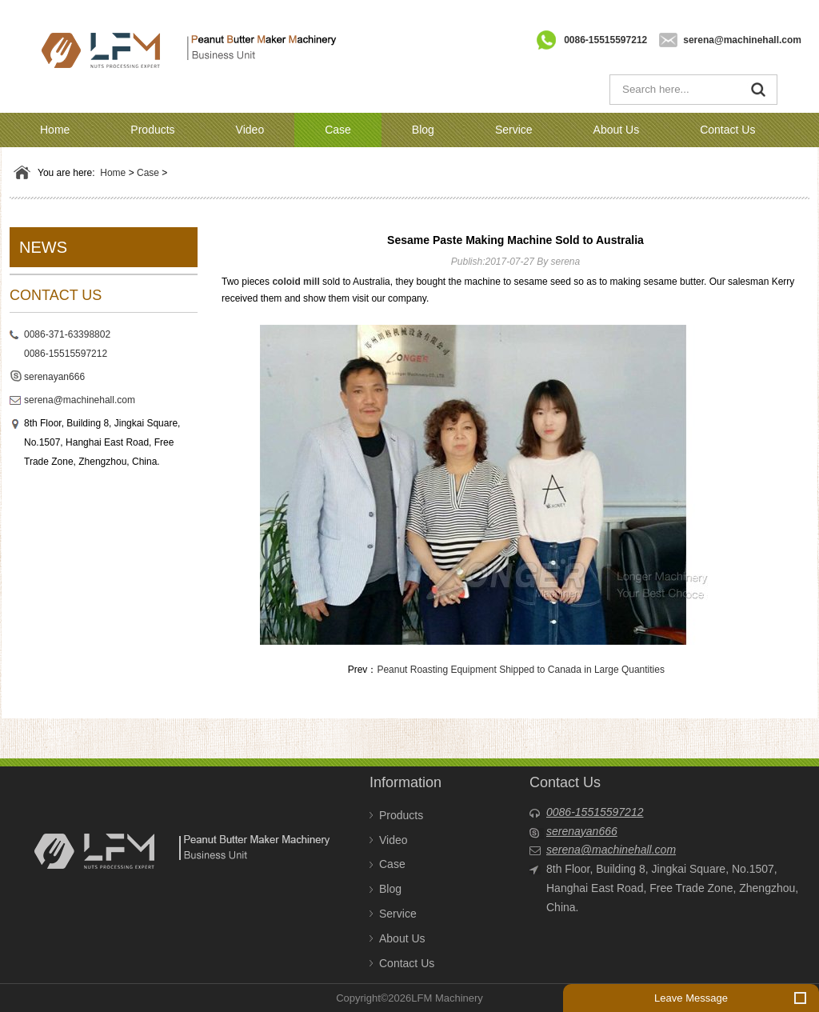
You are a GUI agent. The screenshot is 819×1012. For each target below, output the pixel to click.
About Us (616, 129)
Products (152, 129)
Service (514, 129)
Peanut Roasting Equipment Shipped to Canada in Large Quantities (521, 669)
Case (338, 129)
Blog (423, 129)
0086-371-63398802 (67, 334)
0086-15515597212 (605, 40)
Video (250, 129)
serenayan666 (54, 376)
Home (55, 129)
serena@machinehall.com (742, 40)
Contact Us (727, 129)
